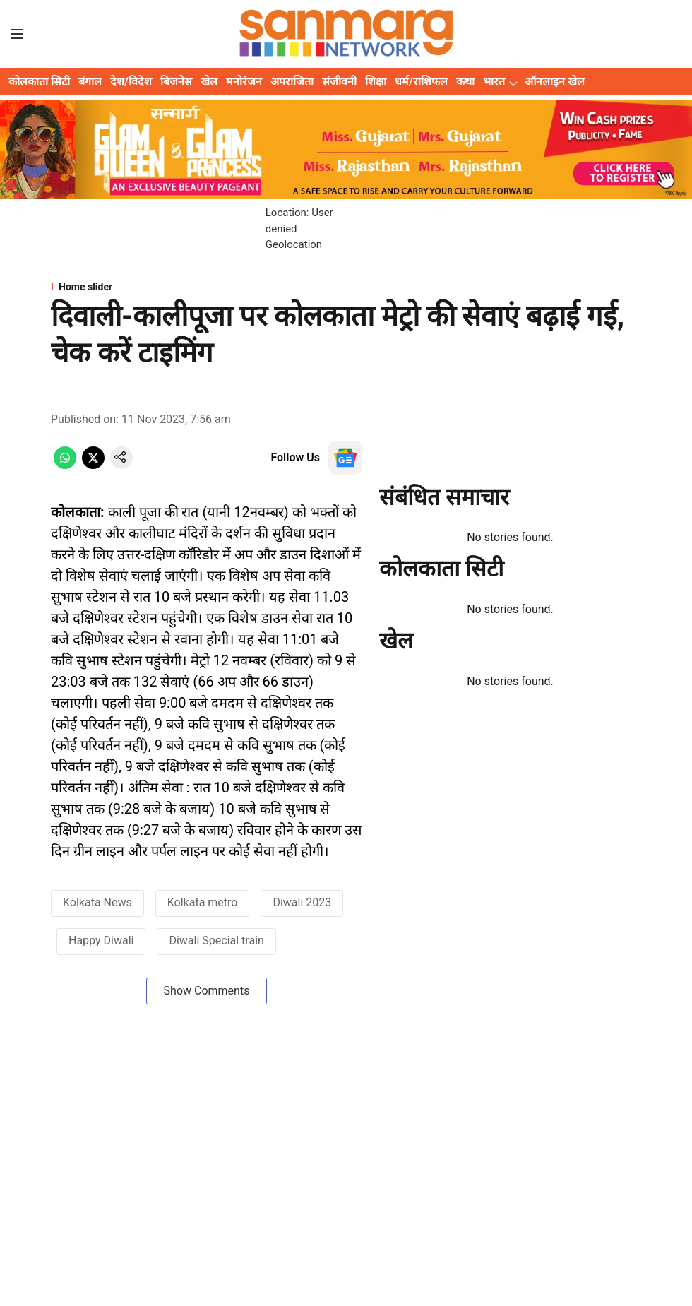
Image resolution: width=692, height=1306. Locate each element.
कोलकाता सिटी (39, 81)
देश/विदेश (131, 81)
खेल (209, 81)
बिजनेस (176, 81)
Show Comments (207, 990)
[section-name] (346, 286)
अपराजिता (292, 81)
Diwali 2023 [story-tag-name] (302, 902)
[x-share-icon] (93, 465)
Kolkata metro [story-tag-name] (202, 902)
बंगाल (90, 81)
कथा (465, 81)
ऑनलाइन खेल (555, 81)
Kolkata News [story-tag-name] (97, 902)
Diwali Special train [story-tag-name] (216, 940)
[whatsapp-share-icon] (65, 465)
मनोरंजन (244, 81)
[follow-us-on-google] (345, 458)
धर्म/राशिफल (421, 81)
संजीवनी (339, 81)
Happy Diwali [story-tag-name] (100, 940)
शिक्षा (375, 81)
